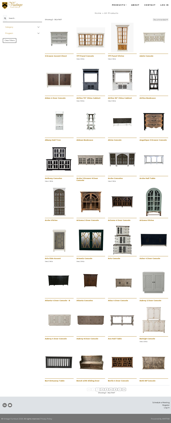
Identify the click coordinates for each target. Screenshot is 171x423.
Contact (150, 5)
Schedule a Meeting (161, 402)
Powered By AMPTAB (160, 419)
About (135, 5)
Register (166, 405)
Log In (164, 5)
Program (9, 33)
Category (9, 27)
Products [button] (118, 5)
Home (98, 13)
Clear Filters (10, 40)
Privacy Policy (46, 419)
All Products (111, 13)
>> (124, 389)
